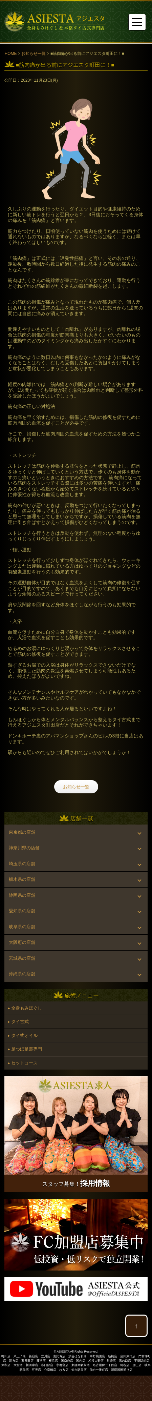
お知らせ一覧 (33, 53)
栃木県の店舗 (22, 879)
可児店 (36, 1370)
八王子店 (20, 1356)
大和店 (5, 1365)
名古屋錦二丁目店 (105, 1365)
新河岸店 (32, 1365)
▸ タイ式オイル (23, 1035)
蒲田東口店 (127, 1356)
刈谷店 (124, 1365)
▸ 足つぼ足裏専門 (25, 1049)
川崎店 (111, 1360)
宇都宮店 (62, 1365)
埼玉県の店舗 (22, 863)
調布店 (13, 1360)
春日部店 (47, 1365)
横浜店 (53, 1360)
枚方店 (63, 1370)
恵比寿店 (59, 1356)
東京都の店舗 (22, 832)
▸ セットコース (23, 1062)
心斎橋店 (50, 1370)
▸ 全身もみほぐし (25, 1008)
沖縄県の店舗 (22, 973)
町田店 (5, 1356)
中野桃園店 (97, 1356)
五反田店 (27, 1360)
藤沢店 (41, 1360)
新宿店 (33, 1356)
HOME (10, 53)
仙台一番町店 (99, 1370)
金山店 (137, 1365)
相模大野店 (96, 1360)
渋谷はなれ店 (77, 1356)
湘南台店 (67, 1360)
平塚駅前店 (141, 1360)
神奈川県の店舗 (24, 847)
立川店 (45, 1356)
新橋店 (112, 1356)
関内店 (80, 1360)
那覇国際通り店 (121, 1370)
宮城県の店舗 (22, 958)
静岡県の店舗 (22, 895)
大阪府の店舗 (22, 942)
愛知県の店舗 (22, 910)
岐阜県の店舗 (22, 926)
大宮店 (18, 1365)
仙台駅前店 (79, 1370)
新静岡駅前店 (80, 1365)
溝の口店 (125, 1360)
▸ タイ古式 (18, 1021)
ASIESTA (63, 1351)
